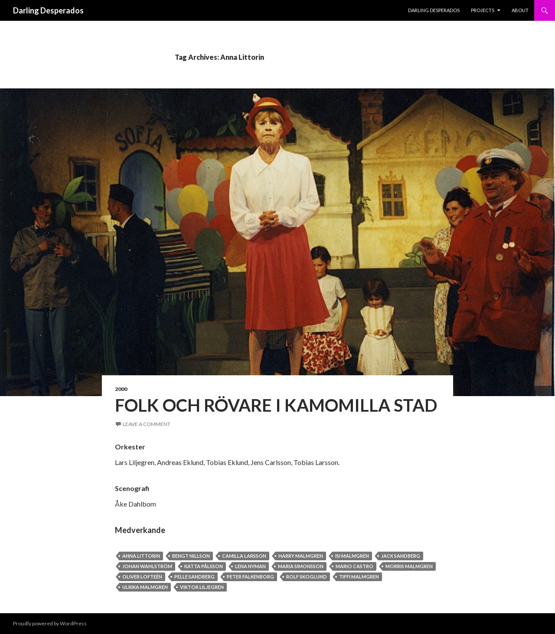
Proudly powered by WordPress (50, 623)
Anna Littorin (141, 556)
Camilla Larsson (244, 556)
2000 (121, 389)
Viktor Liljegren (202, 587)
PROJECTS (482, 10)
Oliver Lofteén (142, 576)
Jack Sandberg (400, 556)
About (520, 10)
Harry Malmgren (300, 556)
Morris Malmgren (409, 566)
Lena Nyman (250, 566)
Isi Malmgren (352, 556)
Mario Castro (354, 566)
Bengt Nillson (191, 556)
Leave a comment (146, 424)
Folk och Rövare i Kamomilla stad (276, 405)
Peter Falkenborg (250, 576)
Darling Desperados (48, 10)
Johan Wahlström (147, 566)
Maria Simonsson (300, 566)
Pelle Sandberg (194, 576)
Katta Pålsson (203, 566)
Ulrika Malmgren (145, 587)
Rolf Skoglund (306, 576)
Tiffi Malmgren (359, 576)
